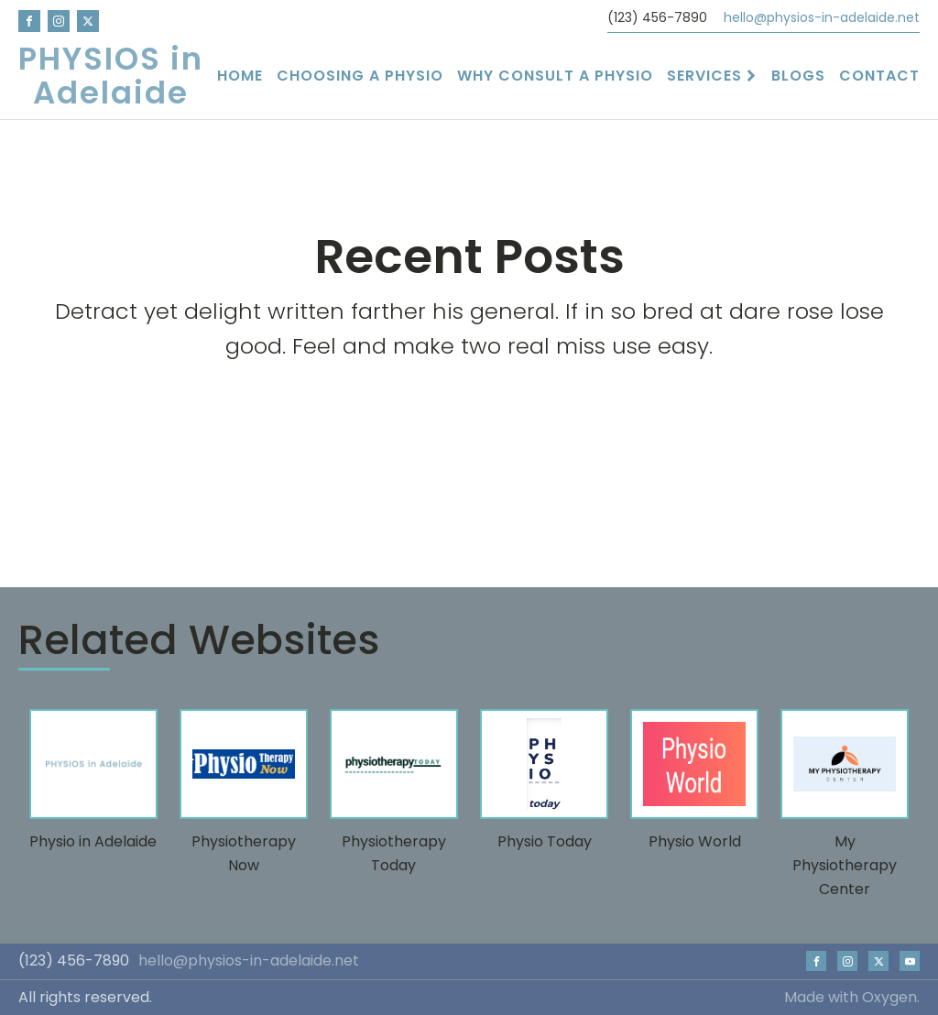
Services (712, 75)
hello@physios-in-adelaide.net (822, 18)
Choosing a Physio (360, 75)
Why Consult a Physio (555, 75)
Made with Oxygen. (852, 998)
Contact (879, 75)
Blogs (798, 75)
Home (240, 75)
